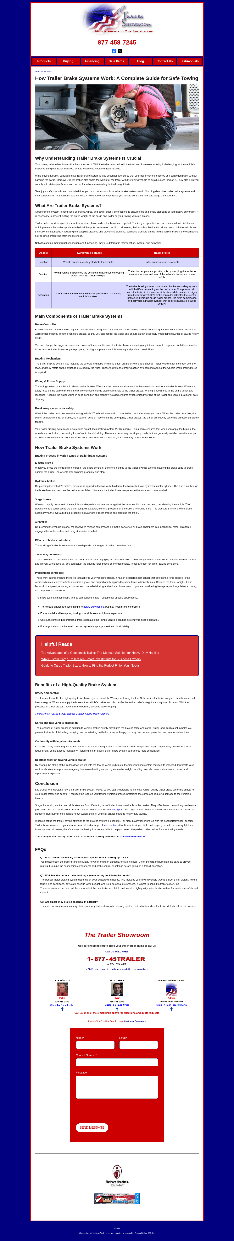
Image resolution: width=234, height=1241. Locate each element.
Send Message (92, 1127)
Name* (80, 1037)
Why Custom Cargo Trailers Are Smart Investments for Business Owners (91, 659)
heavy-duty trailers (93, 606)
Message (81, 1072)
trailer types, (116, 809)
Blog (140, 61)
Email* (123, 1037)
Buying (68, 61)
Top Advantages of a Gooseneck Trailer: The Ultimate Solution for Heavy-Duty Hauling (100, 652)
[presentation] (105, 1111)
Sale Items (116, 61)
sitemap (117, 1228)
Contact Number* (86, 1055)
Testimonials (189, 61)
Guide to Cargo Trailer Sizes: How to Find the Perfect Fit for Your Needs (90, 665)
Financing (92, 61)
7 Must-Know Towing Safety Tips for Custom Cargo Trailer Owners (72, 713)
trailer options (111, 825)
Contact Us (165, 61)
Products (44, 61)
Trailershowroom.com (132, 836)
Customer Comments (135, 1021)
